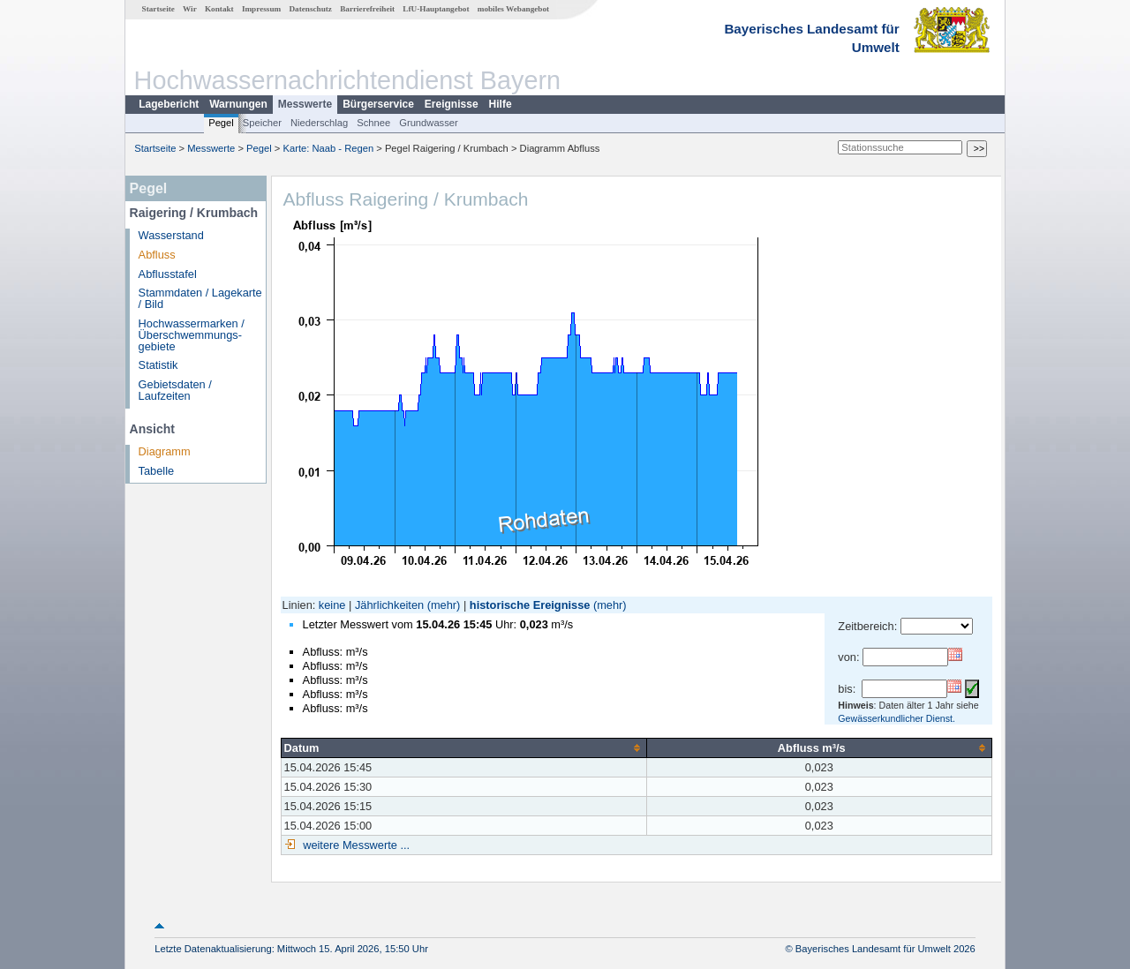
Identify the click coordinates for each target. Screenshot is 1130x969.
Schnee (373, 122)
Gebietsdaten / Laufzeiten (175, 390)
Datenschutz (310, 8)
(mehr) (444, 605)
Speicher (262, 122)
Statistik (158, 365)
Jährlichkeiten (389, 605)
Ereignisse (451, 104)
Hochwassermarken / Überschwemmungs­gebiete (192, 335)
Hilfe (500, 104)
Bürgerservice (378, 104)
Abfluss (157, 254)
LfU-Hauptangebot (436, 8)
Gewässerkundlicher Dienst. (896, 718)
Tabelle (157, 470)
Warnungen (238, 104)
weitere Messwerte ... (355, 845)
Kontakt (219, 8)
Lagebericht (169, 104)
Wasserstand (171, 235)
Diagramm (165, 451)
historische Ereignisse (530, 605)
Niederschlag (319, 122)
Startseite (158, 8)
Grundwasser (428, 122)
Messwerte (305, 104)
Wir (190, 8)
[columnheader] (463, 747)
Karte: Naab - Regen (328, 148)
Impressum (261, 8)
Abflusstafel (168, 274)
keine (332, 605)
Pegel (221, 122)
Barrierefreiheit (367, 8)
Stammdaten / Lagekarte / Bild (200, 298)
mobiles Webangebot (513, 8)
